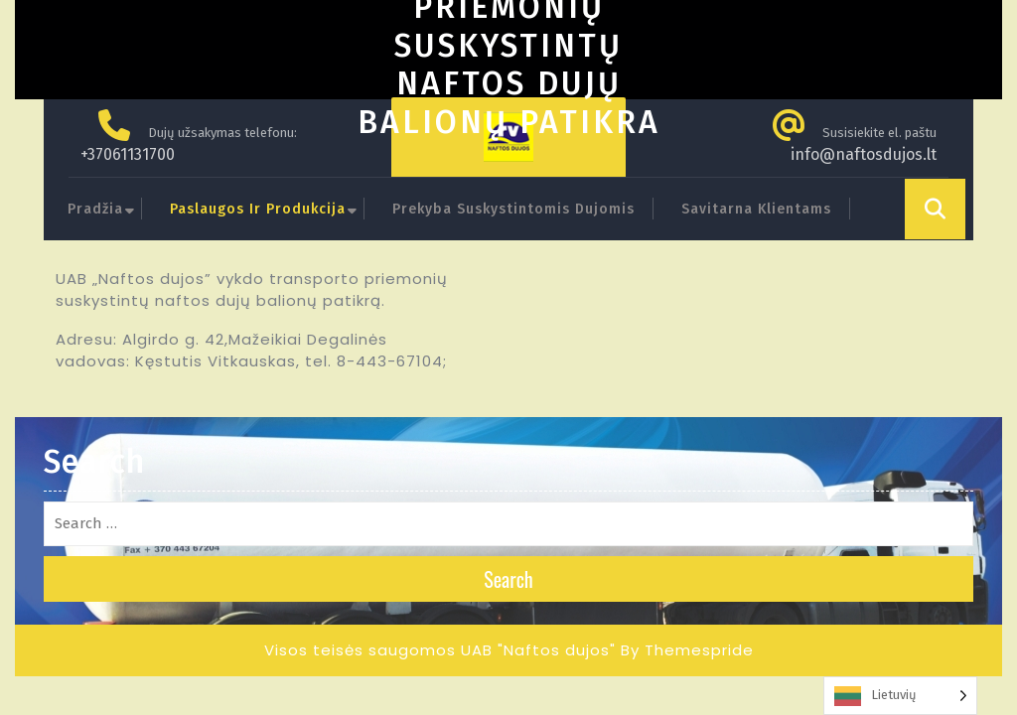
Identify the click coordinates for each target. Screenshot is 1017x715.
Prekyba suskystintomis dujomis (513, 209)
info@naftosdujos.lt (864, 154)
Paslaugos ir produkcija (258, 209)
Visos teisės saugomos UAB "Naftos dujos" (440, 650)
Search (508, 579)
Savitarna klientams (756, 209)
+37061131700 (127, 154)
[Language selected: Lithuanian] (900, 695)
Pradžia (95, 209)
